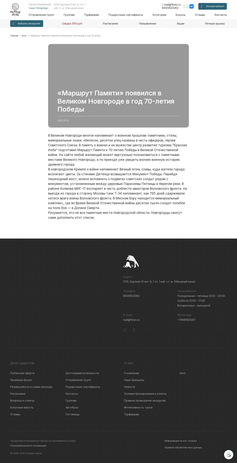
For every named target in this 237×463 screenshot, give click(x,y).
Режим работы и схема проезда (31, 386)
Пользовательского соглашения (28, 445)
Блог (183, 373)
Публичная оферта (22, 373)
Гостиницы (72, 414)
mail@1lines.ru (171, 4)
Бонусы (180, 14)
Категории (159, 14)
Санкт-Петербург (39, 8)
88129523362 (170, 7)
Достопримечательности (82, 373)
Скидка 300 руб (72, 23)
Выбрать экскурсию (26, 23)
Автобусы (72, 407)
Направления (147, 23)
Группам (69, 14)
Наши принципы (134, 380)
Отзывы (200, 14)
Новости (129, 386)
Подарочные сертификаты (126, 14)
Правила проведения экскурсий (145, 400)
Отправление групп (41, 14)
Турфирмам (91, 14)
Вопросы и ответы (22, 400)
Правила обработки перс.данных (183, 447)
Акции (180, 23)
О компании (131, 373)
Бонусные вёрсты (21, 407)
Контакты (221, 14)
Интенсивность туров (138, 407)
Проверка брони (21, 380)
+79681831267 (186, 320)
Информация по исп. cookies (181, 440)
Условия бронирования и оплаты (145, 393)
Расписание (110, 23)
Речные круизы (215, 23)
